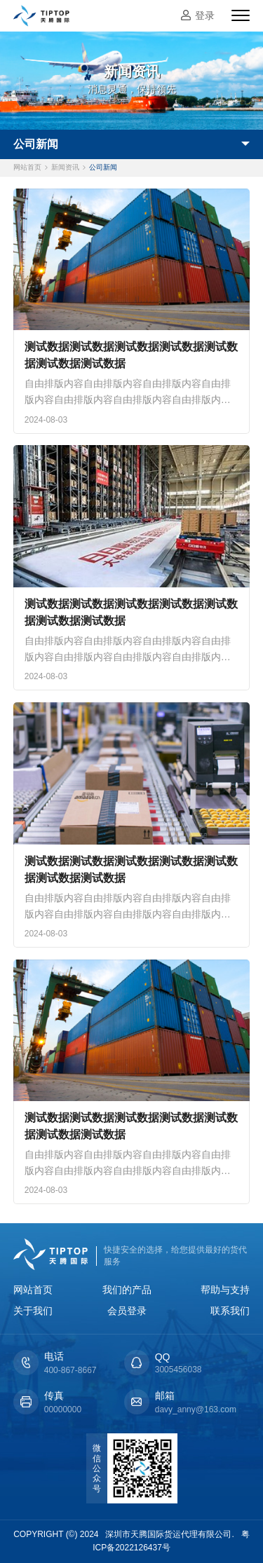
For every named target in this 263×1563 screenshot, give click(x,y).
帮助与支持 (225, 1289)
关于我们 (33, 1310)
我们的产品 (126, 1289)
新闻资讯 (65, 167)
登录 (205, 15)
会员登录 (127, 1310)
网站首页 (27, 167)
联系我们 (230, 1310)
